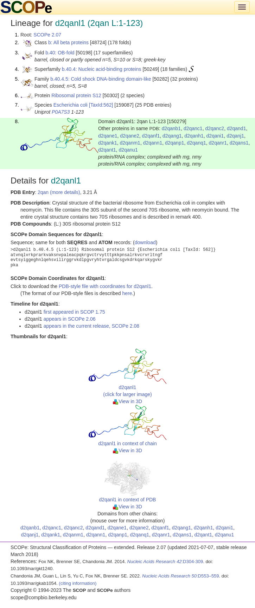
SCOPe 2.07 (47, 35)
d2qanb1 (171, 128)
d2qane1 (107, 136)
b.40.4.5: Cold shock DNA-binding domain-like (100, 79)
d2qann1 (152, 143)
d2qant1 (107, 150)
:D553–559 (180, 576)
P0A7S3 (61, 112)
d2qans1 (239, 143)
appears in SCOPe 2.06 (70, 319)
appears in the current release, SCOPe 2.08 (91, 326)
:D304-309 (165, 561)
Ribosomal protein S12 (76, 95)
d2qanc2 (214, 128)
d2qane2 (129, 136)
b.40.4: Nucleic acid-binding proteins (101, 69)
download (145, 242)
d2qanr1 (218, 143)
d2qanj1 (235, 136)
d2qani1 (215, 136)
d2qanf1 (151, 136)
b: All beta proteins (68, 42)
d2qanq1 (196, 143)
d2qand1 (236, 128)
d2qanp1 (174, 143)
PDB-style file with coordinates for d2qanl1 (105, 286)
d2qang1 (172, 136)
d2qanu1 (128, 150)
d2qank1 (107, 143)
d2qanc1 (193, 128)
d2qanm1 (130, 143)
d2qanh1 (194, 136)
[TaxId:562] (101, 105)
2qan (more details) (59, 192)
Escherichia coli (70, 105)
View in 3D (127, 401)
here (127, 293)
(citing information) (77, 583)
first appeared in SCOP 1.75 (74, 312)
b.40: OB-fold (60, 52)
